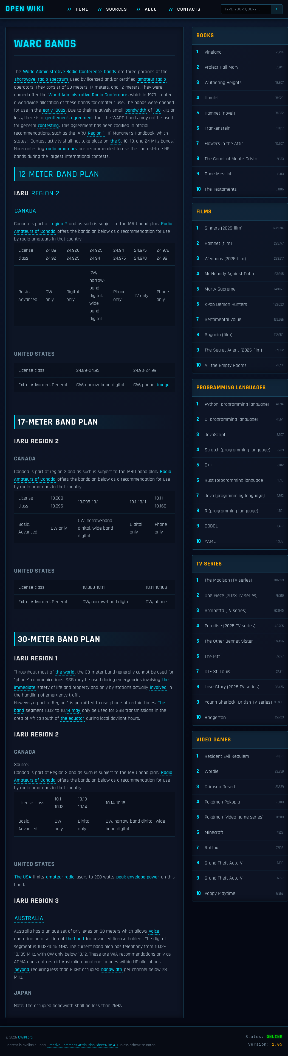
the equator (72, 718)
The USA (23, 877)
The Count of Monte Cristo (240, 159)
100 (157, 110)
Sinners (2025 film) (240, 228)
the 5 (115, 141)
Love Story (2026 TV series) (240, 687)
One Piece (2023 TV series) (240, 595)
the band (75, 939)
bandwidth (135, 110)
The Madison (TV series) (240, 580)
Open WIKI (24, 9)
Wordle (240, 771)
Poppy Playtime (240, 893)
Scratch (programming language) (240, 450)
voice (154, 931)
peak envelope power (137, 877)
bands (110, 72)
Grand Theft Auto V (240, 878)
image (163, 385)
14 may (73, 710)
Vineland (240, 52)
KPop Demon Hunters (240, 304)
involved (158, 687)
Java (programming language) (240, 496)
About (152, 9)
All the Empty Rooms (240, 365)
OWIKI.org (25, 1037)
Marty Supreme (240, 289)
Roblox (240, 848)
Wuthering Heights (240, 83)
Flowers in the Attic (240, 144)
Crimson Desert (240, 787)
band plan (78, 174)
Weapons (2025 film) (240, 258)
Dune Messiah (240, 174)
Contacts (189, 9)
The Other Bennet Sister (240, 641)
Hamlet (240, 98)
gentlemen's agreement (69, 118)
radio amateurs (61, 149)
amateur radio (151, 79)
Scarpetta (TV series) (240, 611)
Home (82, 9)
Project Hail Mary (240, 67)
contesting (48, 126)
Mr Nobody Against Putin (240, 274)
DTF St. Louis (240, 672)
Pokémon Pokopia (240, 802)
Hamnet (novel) (240, 113)
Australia (29, 918)
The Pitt (240, 656)
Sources (116, 9)
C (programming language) (240, 419)
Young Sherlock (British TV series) (240, 702)
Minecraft (240, 832)
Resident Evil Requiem (240, 756)
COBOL (240, 526)
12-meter (35, 174)
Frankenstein (240, 128)
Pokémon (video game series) (240, 817)
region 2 (58, 224)
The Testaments (240, 189)
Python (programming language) (240, 404)
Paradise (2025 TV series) (240, 626)
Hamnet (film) (240, 243)
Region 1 (96, 133)
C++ (240, 465)
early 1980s (54, 110)
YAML (240, 541)
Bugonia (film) (240, 335)
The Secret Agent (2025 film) (240, 350)
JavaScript (240, 435)
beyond (22, 970)
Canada (25, 211)
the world (64, 672)
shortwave (25, 79)
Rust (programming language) (240, 480)
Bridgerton (240, 717)
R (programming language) (240, 511)
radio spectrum (53, 79)
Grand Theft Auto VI (240, 863)
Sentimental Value (240, 319)
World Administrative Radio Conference (62, 72)
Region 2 (45, 193)
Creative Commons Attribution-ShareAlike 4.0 (82, 1045)
